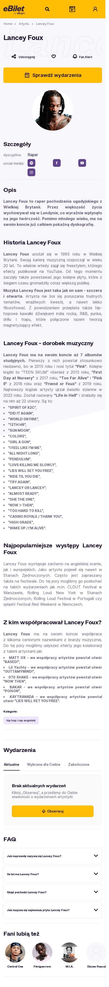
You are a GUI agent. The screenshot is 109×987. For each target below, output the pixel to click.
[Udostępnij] (23, 56)
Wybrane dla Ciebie (43, 764)
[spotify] (31, 163)
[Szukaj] (47, 9)
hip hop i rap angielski (21, 720)
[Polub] (53, 56)
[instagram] (31, 172)
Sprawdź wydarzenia (52, 75)
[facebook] (57, 163)
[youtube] (82, 163)
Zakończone (78, 764)
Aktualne (11, 764)
